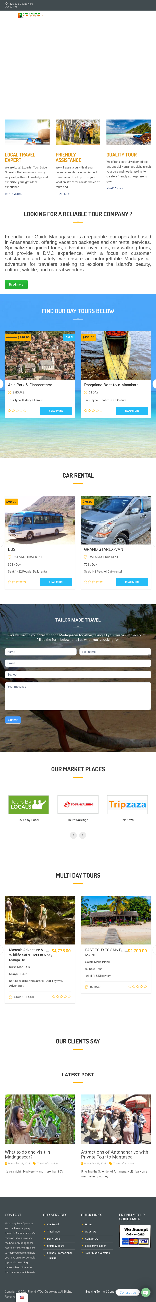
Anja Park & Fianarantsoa (30, 385)
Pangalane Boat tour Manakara (111, 385)
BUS (11, 549)
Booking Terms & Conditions (103, 1291)
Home (88, 1224)
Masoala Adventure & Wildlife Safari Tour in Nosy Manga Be (30, 955)
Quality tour (121, 154)
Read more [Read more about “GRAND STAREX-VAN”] (132, 582)
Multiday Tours (55, 1245)
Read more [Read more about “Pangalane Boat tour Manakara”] (132, 410)
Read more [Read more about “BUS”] (56, 582)
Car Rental (53, 1224)
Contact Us (91, 1238)
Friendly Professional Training (59, 1255)
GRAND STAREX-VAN (103, 549)
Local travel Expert (20, 157)
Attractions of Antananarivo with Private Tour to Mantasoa (114, 1155)
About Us (90, 1231)
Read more (13, 194)
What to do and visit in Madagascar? (27, 1155)
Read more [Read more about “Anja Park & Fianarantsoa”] (56, 410)
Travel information (47, 1163)
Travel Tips (53, 1231)
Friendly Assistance (68, 157)
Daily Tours (53, 1238)
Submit (13, 720)
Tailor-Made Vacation (97, 1252)
